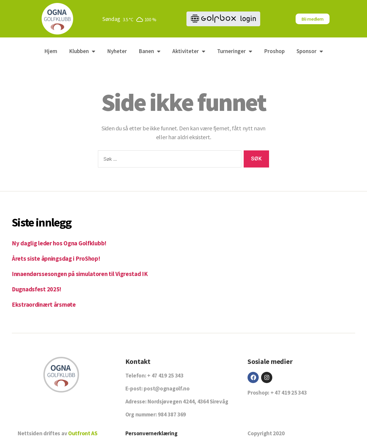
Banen (149, 51)
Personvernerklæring (151, 432)
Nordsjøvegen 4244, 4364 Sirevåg (188, 400)
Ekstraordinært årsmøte (44, 304)
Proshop (274, 51)
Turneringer (234, 51)
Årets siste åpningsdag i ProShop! (57, 258)
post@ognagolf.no (166, 387)
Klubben (82, 51)
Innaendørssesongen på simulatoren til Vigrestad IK (80, 273)
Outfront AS (82, 432)
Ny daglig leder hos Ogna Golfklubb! (59, 243)
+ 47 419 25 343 (165, 374)
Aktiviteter (188, 51)
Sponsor (309, 51)
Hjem (50, 51)
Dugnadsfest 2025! (37, 289)
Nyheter (117, 51)
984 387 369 (172, 413)
